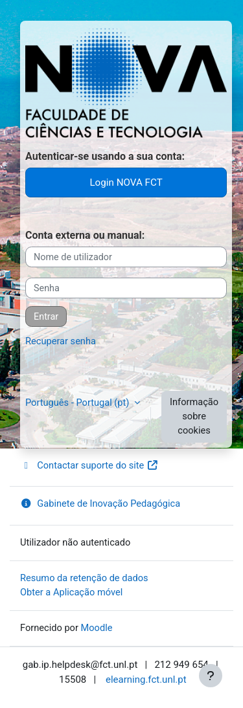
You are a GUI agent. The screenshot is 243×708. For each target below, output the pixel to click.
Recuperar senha (60, 341)
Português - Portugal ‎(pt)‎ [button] (78, 402)
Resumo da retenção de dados (84, 578)
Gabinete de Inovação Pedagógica (100, 503)
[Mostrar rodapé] (210, 675)
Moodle (97, 628)
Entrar (46, 316)
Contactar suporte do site (89, 465)
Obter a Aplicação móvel (71, 592)
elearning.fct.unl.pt (146, 679)
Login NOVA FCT (125, 182)
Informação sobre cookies (194, 416)
